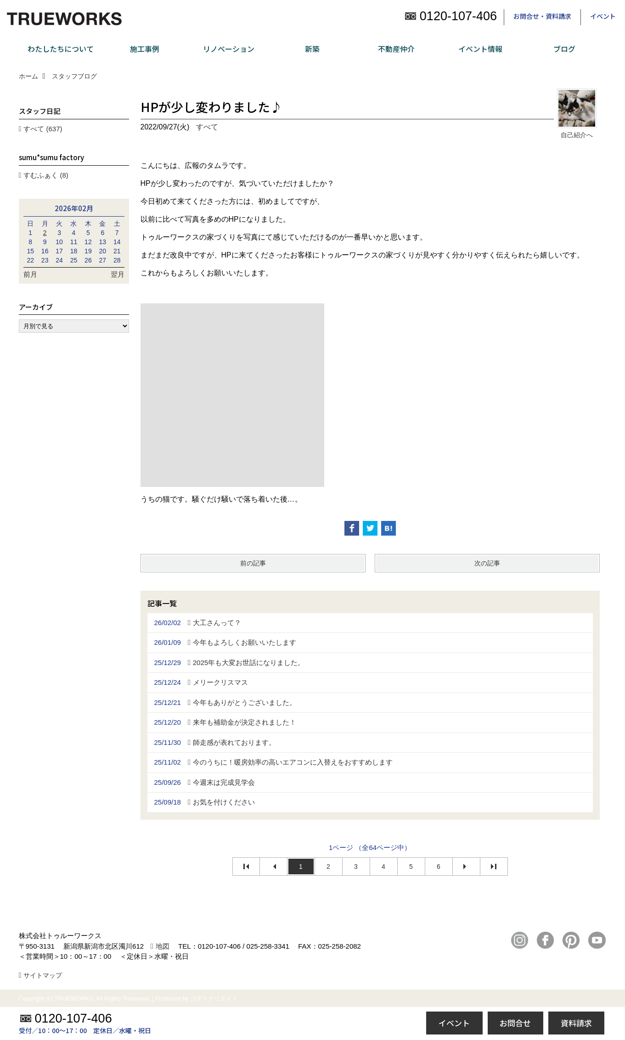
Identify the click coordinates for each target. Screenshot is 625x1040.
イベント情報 (480, 48)
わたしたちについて (61, 48)
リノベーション (228, 48)
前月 (30, 274)
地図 (162, 946)
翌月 (117, 274)
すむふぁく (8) (45, 175)
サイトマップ (42, 975)
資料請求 (576, 1023)
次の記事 (487, 563)
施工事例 (144, 48)
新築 (312, 48)
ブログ (564, 48)
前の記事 (253, 563)
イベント (603, 16)
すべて (207, 127)
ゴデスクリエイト (214, 998)
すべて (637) (42, 129)
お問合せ (515, 1023)
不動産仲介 (396, 48)
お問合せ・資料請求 (542, 16)
